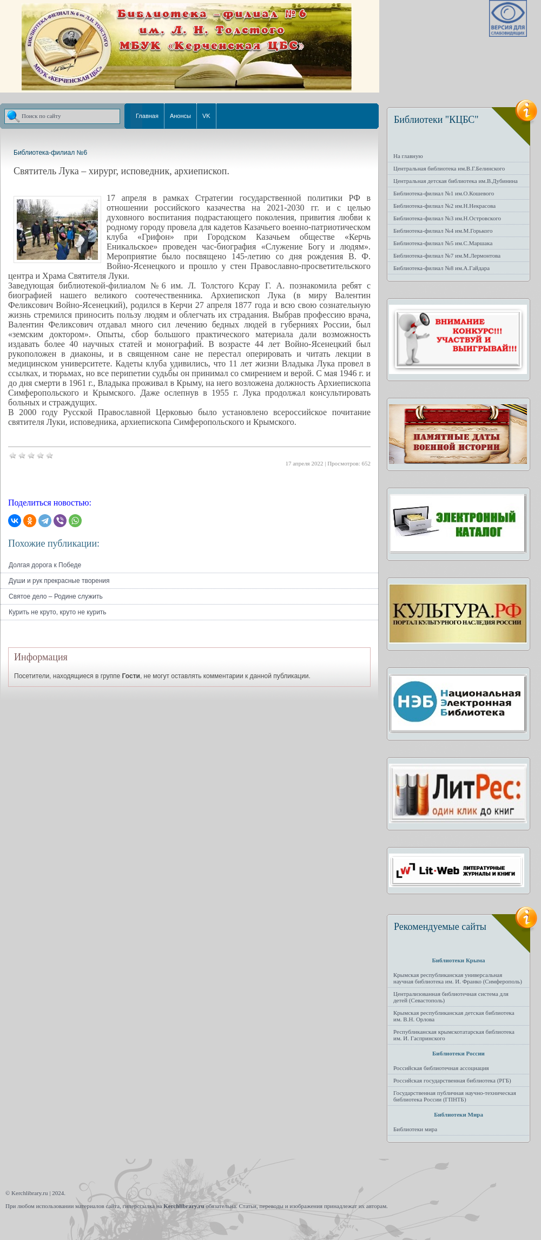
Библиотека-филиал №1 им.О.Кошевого (443, 193)
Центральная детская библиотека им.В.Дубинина (455, 181)
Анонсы (180, 116)
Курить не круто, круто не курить (58, 612)
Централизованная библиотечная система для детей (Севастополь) (451, 996)
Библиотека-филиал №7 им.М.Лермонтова (446, 255)
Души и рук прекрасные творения (59, 581)
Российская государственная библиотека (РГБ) (452, 1080)
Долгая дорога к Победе (45, 565)
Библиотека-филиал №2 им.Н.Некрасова (444, 205)
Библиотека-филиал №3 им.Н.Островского (447, 218)
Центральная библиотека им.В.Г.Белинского (449, 168)
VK (206, 116)
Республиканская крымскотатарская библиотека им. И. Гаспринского (453, 1034)
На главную (408, 156)
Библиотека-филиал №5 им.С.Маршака (442, 243)
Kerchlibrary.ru (183, 1206)
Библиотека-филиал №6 (50, 152)
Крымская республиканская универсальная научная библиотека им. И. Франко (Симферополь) (457, 978)
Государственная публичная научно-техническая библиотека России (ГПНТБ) (454, 1096)
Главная (147, 116)
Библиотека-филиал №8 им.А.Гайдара (441, 268)
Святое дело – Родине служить (56, 596)
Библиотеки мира (415, 1129)
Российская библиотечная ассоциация (441, 1068)
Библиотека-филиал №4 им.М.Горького (443, 230)
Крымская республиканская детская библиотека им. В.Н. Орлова (453, 1015)
